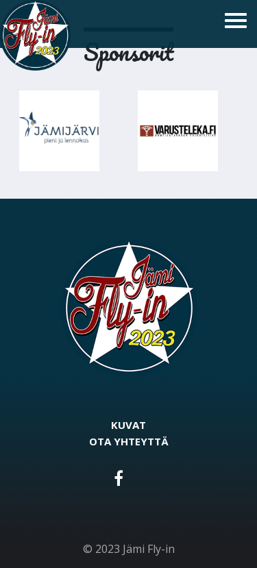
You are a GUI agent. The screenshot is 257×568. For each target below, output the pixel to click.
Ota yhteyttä (129, 441)
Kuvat (128, 425)
